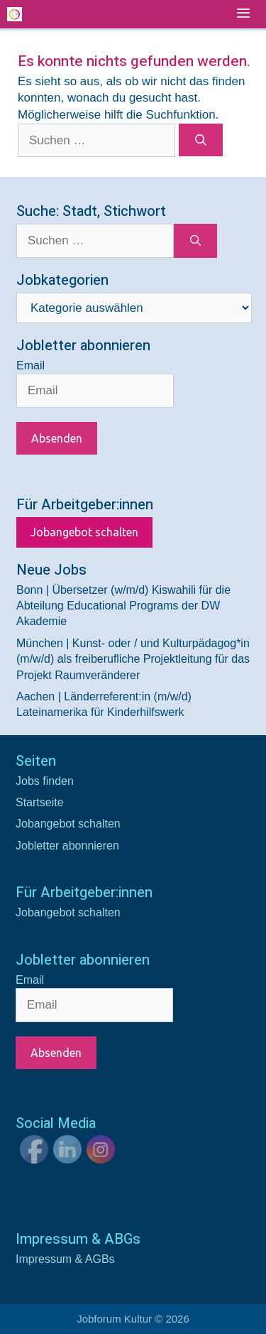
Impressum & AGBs (65, 1259)
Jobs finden (45, 781)
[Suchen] (201, 140)
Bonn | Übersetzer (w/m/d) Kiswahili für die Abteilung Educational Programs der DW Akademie (123, 606)
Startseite (40, 802)
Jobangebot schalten (84, 532)
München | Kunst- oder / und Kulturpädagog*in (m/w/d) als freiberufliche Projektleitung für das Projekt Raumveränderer (133, 659)
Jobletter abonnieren (67, 846)
